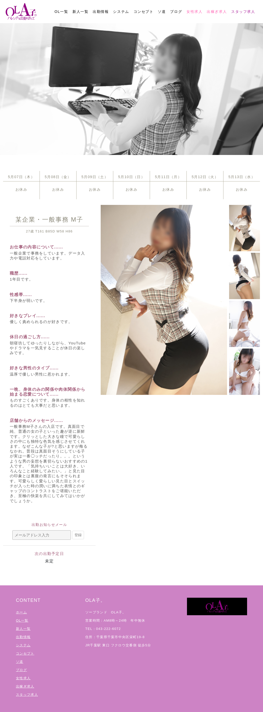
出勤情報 (101, 12)
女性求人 (194, 12)
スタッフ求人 (243, 12)
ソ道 (162, 12)
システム (121, 12)
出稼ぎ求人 (217, 12)
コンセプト (144, 12)
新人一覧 (80, 12)
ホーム (21, 612)
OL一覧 (61, 12)
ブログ (176, 12)
